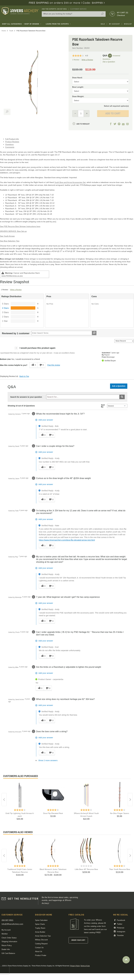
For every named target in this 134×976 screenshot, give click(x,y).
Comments (9, 147)
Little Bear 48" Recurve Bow (86, 869)
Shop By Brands (33, 24)
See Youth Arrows (7, 236)
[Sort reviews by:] (124, 341)
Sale (103, 24)
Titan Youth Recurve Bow (119, 869)
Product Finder (40, 955)
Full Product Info (12, 139)
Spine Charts (40, 924)
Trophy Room (40, 928)
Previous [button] (4, 799)
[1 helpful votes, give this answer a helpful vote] (43, 545)
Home (4, 31)
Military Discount (41, 940)
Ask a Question (109, 62)
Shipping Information (9, 942)
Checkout (121, 15)
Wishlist (128, 24)
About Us (38, 951)
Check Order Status (9, 938)
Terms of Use (85, 966)
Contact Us (39, 948)
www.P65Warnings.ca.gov (12, 276)
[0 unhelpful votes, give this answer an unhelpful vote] (51, 435)
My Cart (122, 13)
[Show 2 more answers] (47, 760)
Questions (9, 144)
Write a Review (87, 60)
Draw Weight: (78, 96)
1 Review (75, 60)
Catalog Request (41, 944)
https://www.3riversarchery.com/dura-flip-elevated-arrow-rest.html (67, 540)
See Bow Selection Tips (9, 241)
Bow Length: (78, 87)
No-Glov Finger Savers (119, 813)
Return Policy (7, 945)
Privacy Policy (75, 966)
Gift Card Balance (8, 953)
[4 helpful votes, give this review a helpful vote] (33, 365)
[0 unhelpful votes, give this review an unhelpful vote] (41, 365)
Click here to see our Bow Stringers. (46, 262)
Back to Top (24, 376)
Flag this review (53, 365)
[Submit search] (122, 397)
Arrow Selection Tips (43, 936)
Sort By (103, 406)
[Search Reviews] (63, 333)
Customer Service (78, 9)
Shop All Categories (12, 24)
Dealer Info (6, 949)
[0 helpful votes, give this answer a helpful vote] (43, 435)
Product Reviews (12, 142)
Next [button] (130, 799)
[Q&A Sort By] (117, 406)
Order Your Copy (78, 940)
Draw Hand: (77, 78)
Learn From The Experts (58, 24)
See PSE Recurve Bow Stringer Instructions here (20, 226)
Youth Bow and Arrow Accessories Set (70, 182)
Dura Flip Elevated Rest (53, 813)
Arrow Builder (40, 932)
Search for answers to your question (26, 397)
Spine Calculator (41, 920)
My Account (114, 24)
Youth (11, 31)
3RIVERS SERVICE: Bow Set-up (13, 231)
